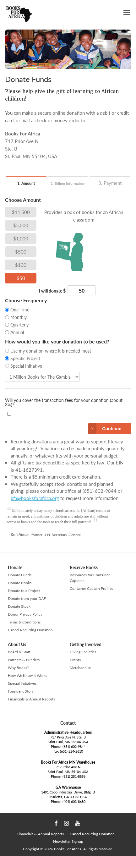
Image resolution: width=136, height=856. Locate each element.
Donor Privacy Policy (25, 614)
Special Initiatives (22, 683)
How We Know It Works (27, 675)
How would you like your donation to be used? (57, 342)
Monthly (18, 317)
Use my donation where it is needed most (50, 351)
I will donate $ (52, 291)
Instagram (66, 824)
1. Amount (26, 183)
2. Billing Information (68, 183)
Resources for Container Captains (90, 577)
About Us (17, 644)
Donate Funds (19, 575)
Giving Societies (83, 652)
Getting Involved (85, 644)
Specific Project (25, 358)
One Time (19, 309)
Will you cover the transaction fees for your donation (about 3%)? (63, 403)
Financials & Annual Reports (31, 699)
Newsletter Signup (68, 841)
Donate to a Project (24, 590)
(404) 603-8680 (74, 801)
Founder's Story (21, 691)
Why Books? (18, 667)
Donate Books (19, 582)
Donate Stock (19, 606)
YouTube (78, 824)
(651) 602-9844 (74, 746)
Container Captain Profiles (91, 588)
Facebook (56, 824)
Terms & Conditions (24, 622)
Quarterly (19, 324)
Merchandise (80, 667)
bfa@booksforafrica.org (35, 498)
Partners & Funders (24, 659)
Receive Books (84, 567)
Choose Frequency (26, 301)
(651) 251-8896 (74, 776)
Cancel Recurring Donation (30, 630)
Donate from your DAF (27, 598)
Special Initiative (26, 366)
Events (75, 659)
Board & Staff (19, 652)
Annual (17, 332)
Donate (15, 567)
